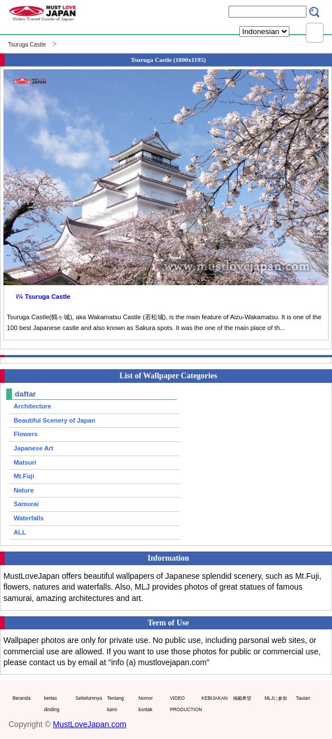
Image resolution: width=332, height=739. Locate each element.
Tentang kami (115, 703)
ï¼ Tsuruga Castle (43, 296)
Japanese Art (33, 448)
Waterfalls (29, 518)
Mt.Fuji (24, 476)
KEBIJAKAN (214, 698)
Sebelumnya (89, 698)
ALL (20, 532)
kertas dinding (51, 703)
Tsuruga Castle (27, 44)
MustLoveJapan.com (89, 724)
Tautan (303, 698)
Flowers (26, 434)
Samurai (26, 503)
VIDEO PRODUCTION (183, 703)
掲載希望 (242, 698)
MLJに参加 (275, 698)
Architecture (32, 406)
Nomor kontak (146, 703)
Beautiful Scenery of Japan (55, 420)
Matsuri (25, 462)
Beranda (22, 698)
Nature (24, 490)
